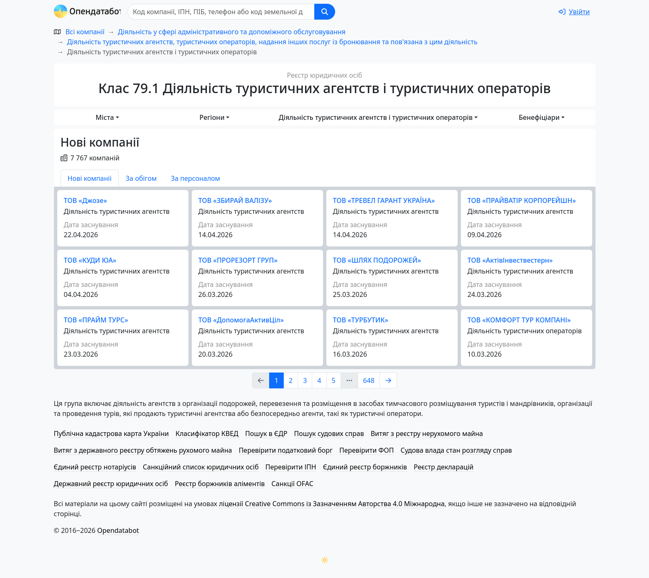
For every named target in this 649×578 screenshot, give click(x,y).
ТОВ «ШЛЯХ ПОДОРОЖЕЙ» (377, 260)
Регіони (211, 117)
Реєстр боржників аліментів (220, 483)
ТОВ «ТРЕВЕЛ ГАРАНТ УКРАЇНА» (384, 200)
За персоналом (195, 178)
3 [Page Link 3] (305, 380)
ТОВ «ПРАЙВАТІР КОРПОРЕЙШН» (522, 200)
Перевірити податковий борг (286, 450)
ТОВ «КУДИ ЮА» (90, 260)
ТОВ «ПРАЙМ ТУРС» (96, 319)
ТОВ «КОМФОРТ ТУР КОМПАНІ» (519, 319)
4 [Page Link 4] (319, 380)
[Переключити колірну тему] (324, 560)
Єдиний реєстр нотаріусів (95, 467)
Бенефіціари (539, 117)
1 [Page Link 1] (276, 380)
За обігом (141, 178)
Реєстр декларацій (443, 467)
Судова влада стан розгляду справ (456, 450)
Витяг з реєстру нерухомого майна (427, 433)
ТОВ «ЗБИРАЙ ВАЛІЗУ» (235, 200)
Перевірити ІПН (290, 467)
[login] (574, 12)
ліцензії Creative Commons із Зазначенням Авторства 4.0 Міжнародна (332, 503)
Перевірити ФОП (366, 450)
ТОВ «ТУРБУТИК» (361, 319)
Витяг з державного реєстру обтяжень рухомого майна (143, 450)
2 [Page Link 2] (291, 380)
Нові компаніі (90, 178)
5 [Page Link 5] (334, 380)
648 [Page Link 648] (368, 380)
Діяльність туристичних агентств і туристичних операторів (376, 117)
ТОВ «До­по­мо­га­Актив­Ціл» (241, 319)
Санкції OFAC (292, 483)
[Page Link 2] (388, 380)
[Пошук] (223, 12)
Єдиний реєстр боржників (365, 467)
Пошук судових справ (329, 433)
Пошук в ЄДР (266, 433)
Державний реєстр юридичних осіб (111, 483)
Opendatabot (118, 530)
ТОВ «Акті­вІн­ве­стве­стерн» (510, 260)
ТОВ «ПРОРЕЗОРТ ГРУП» (238, 260)
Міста (105, 117)
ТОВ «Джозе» (85, 200)
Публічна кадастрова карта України (111, 433)
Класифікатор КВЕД (207, 433)
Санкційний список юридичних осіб (201, 467)
